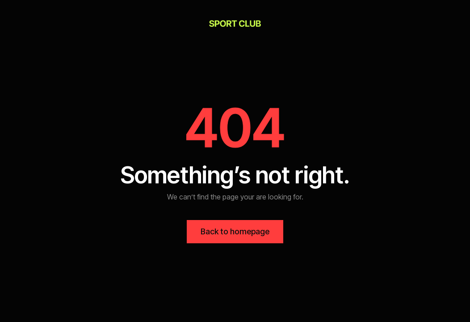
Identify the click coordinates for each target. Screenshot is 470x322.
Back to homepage (235, 231)
